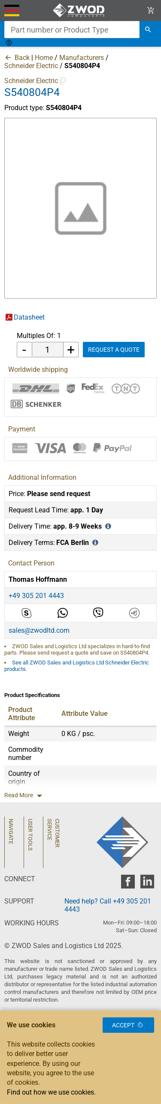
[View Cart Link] (151, 10)
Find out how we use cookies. (51, 1092)
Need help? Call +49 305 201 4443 (107, 905)
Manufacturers (81, 58)
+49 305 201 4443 (36, 596)
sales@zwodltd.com (39, 630)
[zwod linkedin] (147, 884)
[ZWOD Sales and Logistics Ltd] (80, 10)
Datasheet (29, 317)
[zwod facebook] (127, 884)
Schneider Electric (31, 66)
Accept (128, 1025)
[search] (148, 29)
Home (44, 58)
